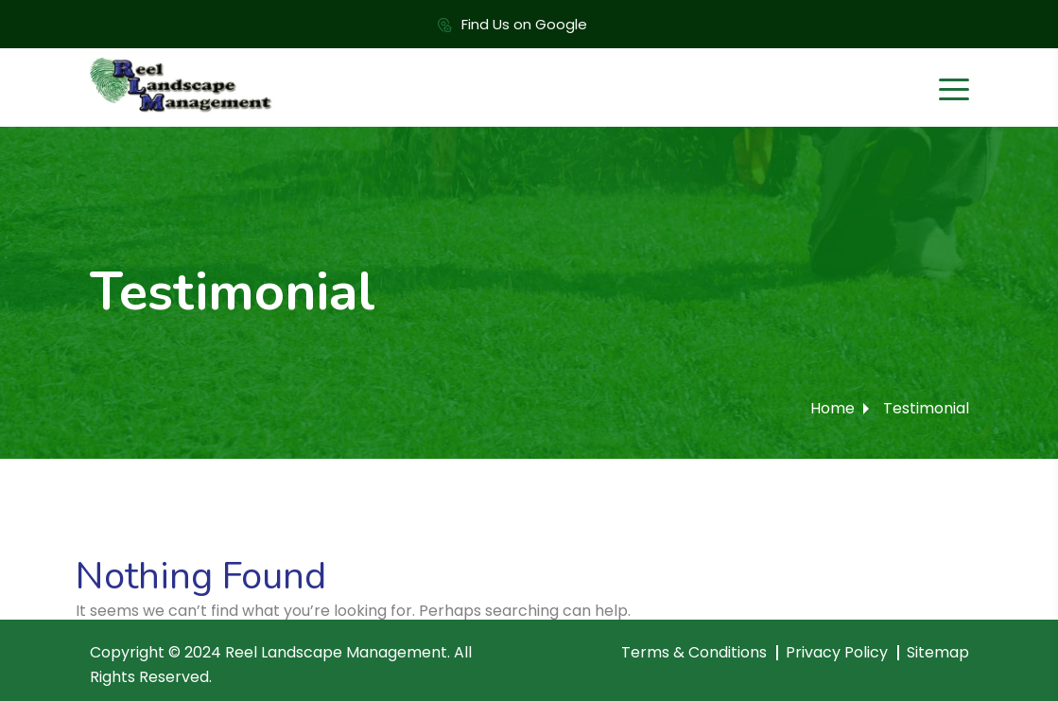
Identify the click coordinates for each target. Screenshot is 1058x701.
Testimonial (926, 408)
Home (832, 408)
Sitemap (938, 652)
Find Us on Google (524, 24)
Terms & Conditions (694, 652)
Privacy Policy (837, 652)
